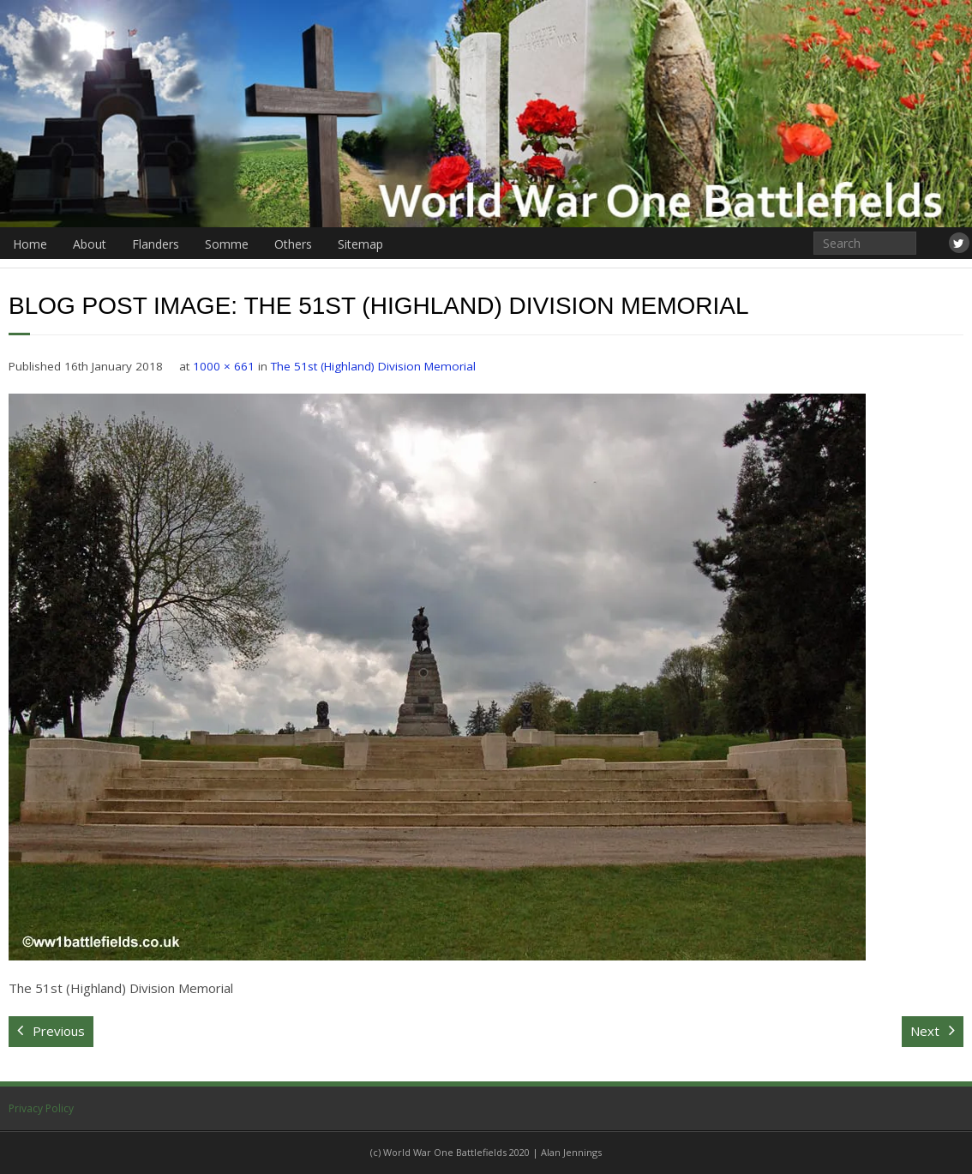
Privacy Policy (41, 1108)
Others (293, 244)
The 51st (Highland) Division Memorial (373, 366)
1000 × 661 (224, 366)
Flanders (155, 244)
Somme (227, 244)
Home (30, 244)
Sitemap (360, 244)
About (89, 244)
